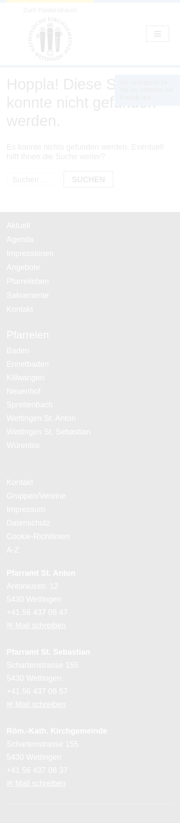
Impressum (26, 509)
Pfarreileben (28, 281)
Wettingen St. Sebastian (49, 431)
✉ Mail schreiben (36, 625)
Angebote (23, 267)
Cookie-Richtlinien (38, 536)
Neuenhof (24, 391)
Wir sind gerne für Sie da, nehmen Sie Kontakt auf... (146, 90)
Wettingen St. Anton (41, 418)
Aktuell (18, 225)
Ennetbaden (28, 364)
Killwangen (25, 377)
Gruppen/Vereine (36, 496)
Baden (18, 350)
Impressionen (30, 253)
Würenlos (23, 445)
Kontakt (20, 309)
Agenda (20, 239)
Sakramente (28, 295)
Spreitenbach (30, 404)
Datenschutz (28, 523)
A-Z (13, 550)
